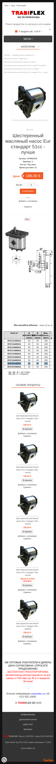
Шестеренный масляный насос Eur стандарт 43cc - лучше (27, 572)
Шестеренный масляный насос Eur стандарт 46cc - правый (27, 626)
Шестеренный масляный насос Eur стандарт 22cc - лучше (27, 418)
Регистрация (21, 5)
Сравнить (28, 207)
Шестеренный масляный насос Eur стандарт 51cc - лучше (26, 72)
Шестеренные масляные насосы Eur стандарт (21, 69)
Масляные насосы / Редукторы (15, 58)
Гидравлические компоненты (23, 55)
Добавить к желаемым (28, 201)
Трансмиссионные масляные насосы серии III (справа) (24, 65)
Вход (13, 5)
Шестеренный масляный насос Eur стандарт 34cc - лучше (27, 521)
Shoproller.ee (48, 760)
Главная (7, 55)
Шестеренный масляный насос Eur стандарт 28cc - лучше (27, 470)
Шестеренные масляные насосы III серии (19, 62)
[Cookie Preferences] (4, 760)
